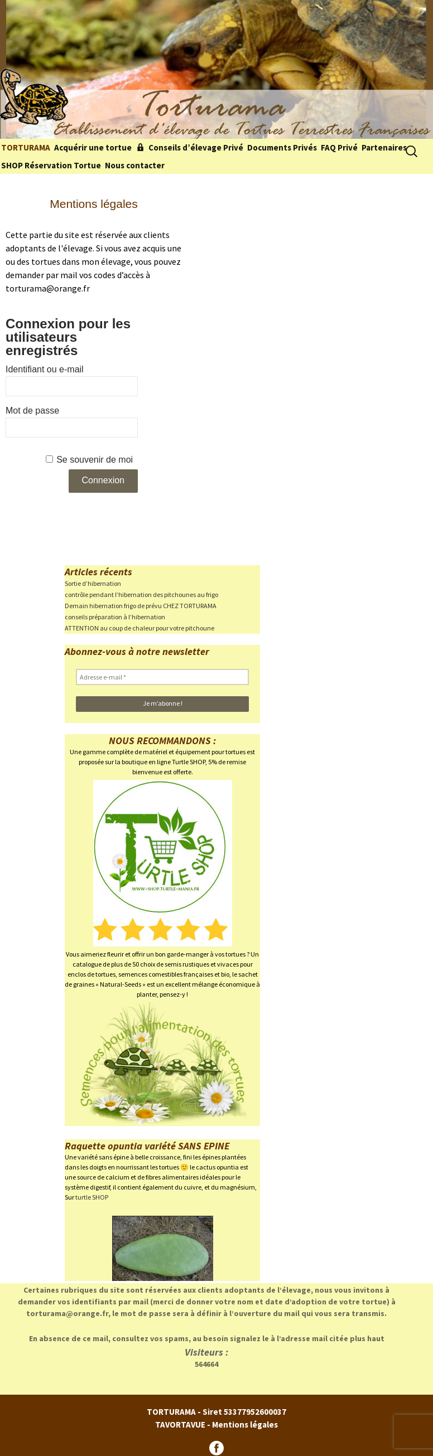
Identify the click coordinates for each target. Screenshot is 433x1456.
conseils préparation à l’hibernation (115, 617)
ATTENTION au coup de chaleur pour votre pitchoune (139, 628)
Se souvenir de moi (94, 459)
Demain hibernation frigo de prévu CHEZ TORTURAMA (140, 605)
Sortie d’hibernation (93, 583)
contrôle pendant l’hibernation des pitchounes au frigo (141, 594)
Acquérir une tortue (93, 147)
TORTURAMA (25, 147)
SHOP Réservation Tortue (51, 165)
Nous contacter (135, 165)
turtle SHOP (91, 1197)
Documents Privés (282, 147)
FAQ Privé (339, 147)
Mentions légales (245, 1424)
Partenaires (384, 147)
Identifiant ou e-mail (45, 369)
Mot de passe (32, 410)
